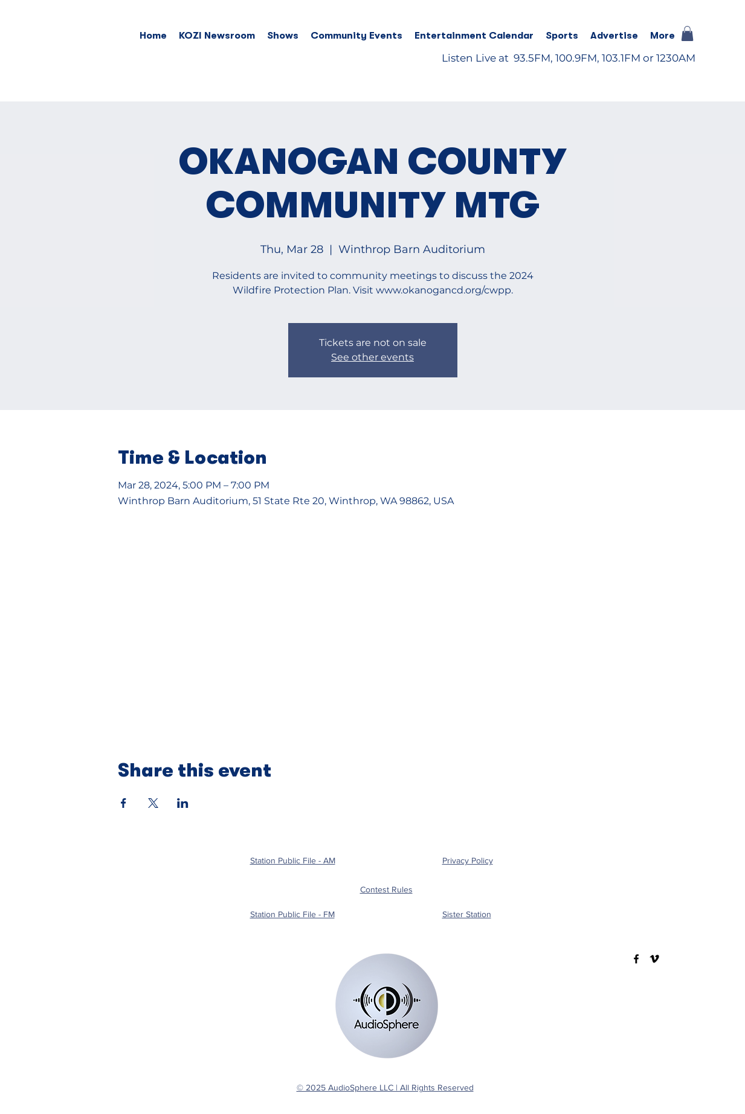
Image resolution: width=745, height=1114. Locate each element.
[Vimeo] (654, 959)
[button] (283, 35)
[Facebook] (636, 959)
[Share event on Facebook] (123, 803)
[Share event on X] (153, 803)
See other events (372, 357)
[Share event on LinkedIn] (183, 803)
